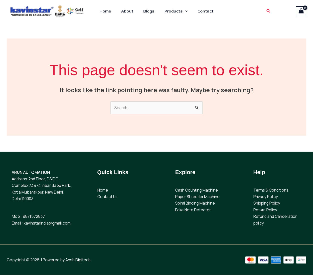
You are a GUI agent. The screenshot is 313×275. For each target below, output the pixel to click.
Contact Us (107, 197)
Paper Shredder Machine (198, 197)
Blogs (149, 11)
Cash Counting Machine (197, 190)
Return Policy (265, 210)
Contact (201, 11)
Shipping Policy (267, 203)
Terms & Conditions (271, 190)
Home (109, 11)
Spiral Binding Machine (195, 203)
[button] (183, 11)
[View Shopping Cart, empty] (301, 11)
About (129, 11)
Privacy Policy (265, 197)
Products (174, 11)
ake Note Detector (194, 210)
